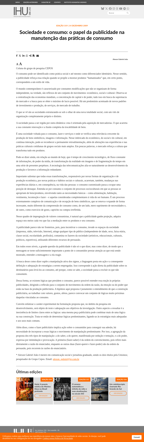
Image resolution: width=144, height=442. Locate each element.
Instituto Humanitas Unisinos (75, 2)
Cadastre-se (45, 2)
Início (17, 2)
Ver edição (43, 396)
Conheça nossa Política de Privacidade (58, 438)
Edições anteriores (30, 2)
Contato (57, 2)
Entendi (137, 437)
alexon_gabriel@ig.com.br (66, 359)
